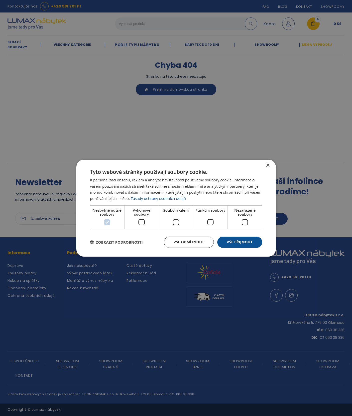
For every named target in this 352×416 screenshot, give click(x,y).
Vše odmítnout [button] (189, 242)
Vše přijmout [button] (239, 242)
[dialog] (176, 207)
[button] (116, 242)
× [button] (268, 165)
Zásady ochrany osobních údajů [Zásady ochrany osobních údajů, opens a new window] (158, 198)
